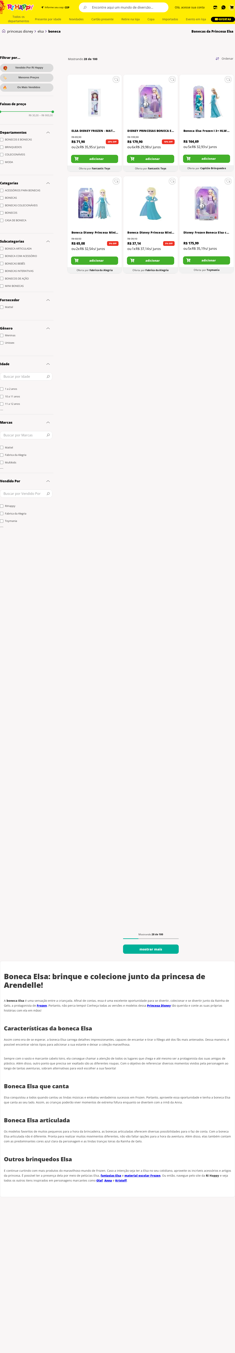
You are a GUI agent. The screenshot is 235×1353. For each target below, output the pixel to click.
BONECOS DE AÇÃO (17, 278)
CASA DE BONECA (15, 220)
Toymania (11, 521)
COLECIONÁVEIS (15, 154)
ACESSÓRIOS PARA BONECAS (22, 190)
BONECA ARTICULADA (18, 248)
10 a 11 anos (12, 396)
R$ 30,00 (34, 115)
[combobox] (123, 7)
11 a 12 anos (12, 404)
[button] (66, 7)
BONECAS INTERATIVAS (19, 271)
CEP (67, 7)
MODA (9, 162)
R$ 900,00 (46, 115)
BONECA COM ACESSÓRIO (21, 256)
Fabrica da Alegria (15, 455)
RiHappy (10, 506)
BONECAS (11, 198)
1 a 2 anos (11, 389)
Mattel (9, 307)
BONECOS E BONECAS (18, 139)
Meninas (10, 335)
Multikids (10, 462)
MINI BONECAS (14, 286)
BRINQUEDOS (13, 147)
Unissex (9, 343)
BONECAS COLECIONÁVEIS (21, 205)
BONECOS (11, 212)
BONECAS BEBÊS (15, 263)
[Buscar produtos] (85, 7)
